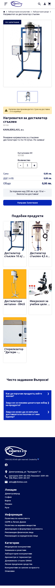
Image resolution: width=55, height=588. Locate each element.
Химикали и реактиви (15, 550)
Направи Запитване (27, 202)
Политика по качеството (17, 518)
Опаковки (10, 571)
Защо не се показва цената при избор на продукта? (26, 404)
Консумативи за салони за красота (22, 567)
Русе (7, 507)
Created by (34, 459)
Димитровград (12, 493)
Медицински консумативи (18, 547)
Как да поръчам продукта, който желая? (24, 394)
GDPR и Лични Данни (15, 522)
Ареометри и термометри (18, 557)
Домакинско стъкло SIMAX (18, 560)
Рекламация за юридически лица (21, 536)
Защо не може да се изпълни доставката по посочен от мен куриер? (23, 414)
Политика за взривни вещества (20, 525)
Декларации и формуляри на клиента (23, 529)
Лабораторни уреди (41, 12)
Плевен (8, 504)
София (8, 497)
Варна (8, 500)
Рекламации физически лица (19, 532)
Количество (24, 160)
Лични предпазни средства (18, 564)
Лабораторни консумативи (19, 12)
